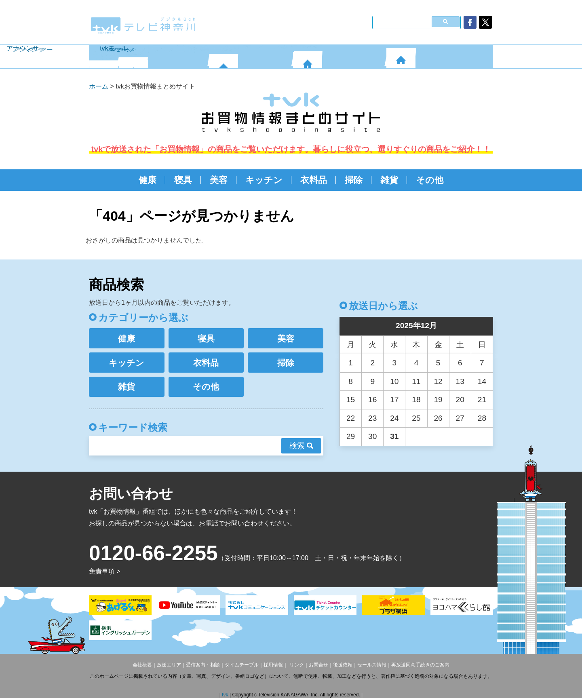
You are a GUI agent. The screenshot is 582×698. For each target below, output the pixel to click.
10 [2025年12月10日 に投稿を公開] (394, 381)
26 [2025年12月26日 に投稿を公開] (438, 418)
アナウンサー (339, 56)
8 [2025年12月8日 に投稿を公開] (350, 381)
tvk (226, 695)
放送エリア (169, 665)
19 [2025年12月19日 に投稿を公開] (438, 399)
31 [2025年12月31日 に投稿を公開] (394, 436)
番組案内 (251, 56)
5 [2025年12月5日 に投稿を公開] (438, 362)
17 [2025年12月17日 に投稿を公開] (394, 399)
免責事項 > (104, 571)
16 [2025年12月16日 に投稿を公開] (372, 399)
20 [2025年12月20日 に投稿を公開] (460, 399)
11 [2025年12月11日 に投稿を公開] (416, 381)
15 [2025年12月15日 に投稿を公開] (350, 399)
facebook (470, 22)
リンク (296, 665)
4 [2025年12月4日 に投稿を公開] (416, 362)
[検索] (401, 21)
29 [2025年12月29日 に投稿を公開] (350, 436)
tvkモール (439, 56)
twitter (485, 22)
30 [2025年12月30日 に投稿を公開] (372, 436)
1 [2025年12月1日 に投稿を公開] (350, 362)
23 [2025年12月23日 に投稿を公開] (372, 418)
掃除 (354, 180)
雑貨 (389, 180)
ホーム (98, 86)
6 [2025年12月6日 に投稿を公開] (460, 362)
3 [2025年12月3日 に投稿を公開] (394, 362)
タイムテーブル (242, 665)
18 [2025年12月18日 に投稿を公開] (416, 399)
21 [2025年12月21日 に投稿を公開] (482, 399)
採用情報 (273, 665)
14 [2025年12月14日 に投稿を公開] (482, 381)
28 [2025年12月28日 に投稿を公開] (482, 418)
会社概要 (142, 665)
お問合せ (318, 665)
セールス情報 (371, 665)
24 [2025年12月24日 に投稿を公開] (394, 418)
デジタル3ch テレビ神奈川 (143, 25)
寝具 (183, 180)
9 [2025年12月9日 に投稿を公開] (372, 381)
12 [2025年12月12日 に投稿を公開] (438, 381)
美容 (219, 180)
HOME (103, 56)
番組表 (164, 56)
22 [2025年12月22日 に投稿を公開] (350, 418)
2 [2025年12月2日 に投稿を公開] (372, 362)
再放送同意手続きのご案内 (420, 665)
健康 (147, 180)
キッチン (264, 180)
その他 (429, 180)
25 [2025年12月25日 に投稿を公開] (416, 418)
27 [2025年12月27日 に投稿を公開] (460, 418)
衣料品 (313, 180)
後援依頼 (342, 665)
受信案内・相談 (203, 665)
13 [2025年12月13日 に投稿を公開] (460, 381)
